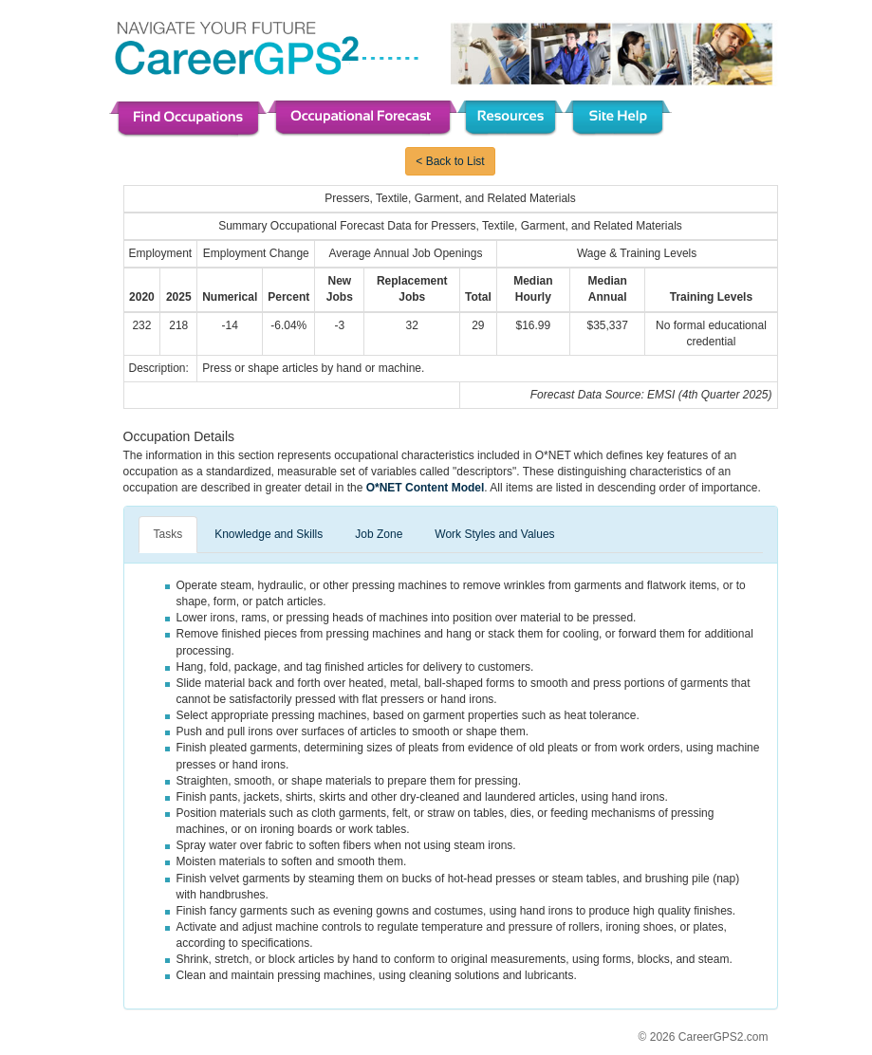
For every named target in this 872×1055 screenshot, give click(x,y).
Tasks (168, 534)
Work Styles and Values (494, 534)
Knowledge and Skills (268, 534)
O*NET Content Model (425, 487)
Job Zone (378, 534)
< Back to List (450, 161)
